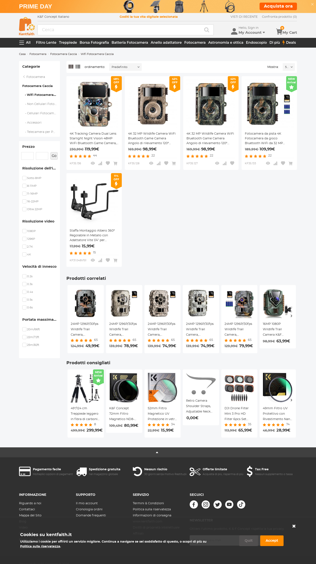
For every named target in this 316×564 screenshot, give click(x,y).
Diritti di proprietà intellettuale (156, 527)
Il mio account (87, 503)
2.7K (30, 246)
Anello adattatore (166, 42)
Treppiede (68, 42)
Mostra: (273, 67)
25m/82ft (33, 345)
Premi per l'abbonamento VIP (41, 539)
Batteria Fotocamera (130, 42)
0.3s (29, 284)
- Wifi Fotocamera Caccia (41, 95)
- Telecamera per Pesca (41, 132)
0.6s (30, 307)
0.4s (30, 292)
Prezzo (28, 146)
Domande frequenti (91, 515)
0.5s (29, 299)
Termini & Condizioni (148, 503)
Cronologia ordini (89, 509)
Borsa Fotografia (94, 42)
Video (23, 527)
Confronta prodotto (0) (279, 16)
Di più (274, 42)
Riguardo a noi (30, 503)
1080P (31, 231)
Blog (22, 521)
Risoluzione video (38, 221)
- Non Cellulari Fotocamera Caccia (41, 104)
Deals (289, 42)
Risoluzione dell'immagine (41, 168)
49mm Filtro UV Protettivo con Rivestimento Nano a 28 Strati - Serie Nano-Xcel (277, 414)
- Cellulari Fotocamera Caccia (41, 113)
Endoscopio (256, 42)
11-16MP (32, 193)
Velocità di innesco (39, 266)
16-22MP (32, 201)
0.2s (29, 276)
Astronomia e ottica (225, 42)
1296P (31, 239)
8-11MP (32, 186)
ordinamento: (95, 67)
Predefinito (119, 67)
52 (286, 67)
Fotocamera (195, 42)
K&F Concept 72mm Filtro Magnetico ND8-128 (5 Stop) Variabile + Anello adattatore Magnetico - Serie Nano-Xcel (122, 414)
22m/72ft (33, 337)
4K (29, 254)
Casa (22, 54)
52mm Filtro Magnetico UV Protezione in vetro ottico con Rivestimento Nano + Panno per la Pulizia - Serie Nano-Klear (162, 414)
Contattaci (27, 509)
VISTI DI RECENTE (244, 16)
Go (54, 156)
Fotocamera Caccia (63, 54)
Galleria (24, 533)
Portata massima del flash (41, 319)
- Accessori (32, 122)
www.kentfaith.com (147, 521)
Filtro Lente (46, 42)
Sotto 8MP (34, 178)
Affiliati (138, 533)
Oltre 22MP (34, 209)
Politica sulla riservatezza (152, 509)
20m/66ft (33, 329)
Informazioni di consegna (152, 515)
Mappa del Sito (30, 515)
